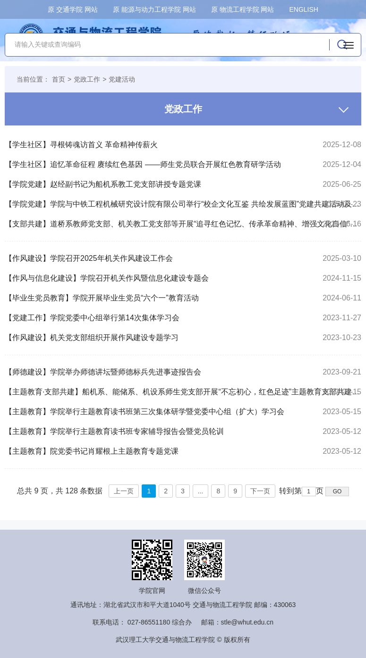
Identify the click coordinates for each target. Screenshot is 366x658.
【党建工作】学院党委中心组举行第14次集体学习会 (92, 318)
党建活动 (122, 79)
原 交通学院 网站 (73, 9)
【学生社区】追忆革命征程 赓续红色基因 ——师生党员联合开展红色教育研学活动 (143, 164)
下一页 (260, 491)
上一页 (124, 491)
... (201, 491)
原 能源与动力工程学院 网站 (154, 9)
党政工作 (87, 79)
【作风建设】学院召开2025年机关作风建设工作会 (89, 258)
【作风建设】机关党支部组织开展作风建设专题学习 (92, 337)
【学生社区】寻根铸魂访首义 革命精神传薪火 (81, 145)
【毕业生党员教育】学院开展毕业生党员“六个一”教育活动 (102, 298)
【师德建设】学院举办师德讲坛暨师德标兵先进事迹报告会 (103, 372)
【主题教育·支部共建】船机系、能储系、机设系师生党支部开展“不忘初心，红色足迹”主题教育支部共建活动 (183, 392)
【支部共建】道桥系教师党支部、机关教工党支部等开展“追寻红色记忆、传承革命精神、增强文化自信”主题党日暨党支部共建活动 (183, 224)
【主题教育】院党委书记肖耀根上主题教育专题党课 (92, 451)
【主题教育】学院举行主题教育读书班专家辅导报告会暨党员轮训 (114, 431)
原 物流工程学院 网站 (242, 9)
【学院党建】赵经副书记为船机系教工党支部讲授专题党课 (103, 184)
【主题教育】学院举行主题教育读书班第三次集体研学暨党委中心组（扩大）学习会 (144, 412)
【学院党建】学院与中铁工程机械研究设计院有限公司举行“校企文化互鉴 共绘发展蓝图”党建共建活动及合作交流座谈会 (183, 204)
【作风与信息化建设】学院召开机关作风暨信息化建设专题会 (107, 278)
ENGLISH (303, 9)
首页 (58, 79)
